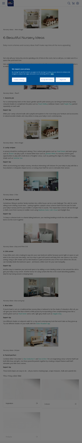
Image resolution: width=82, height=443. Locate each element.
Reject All (63, 79)
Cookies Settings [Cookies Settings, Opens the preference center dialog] (19, 79)
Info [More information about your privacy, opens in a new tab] (52, 74)
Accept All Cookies (47, 79)
